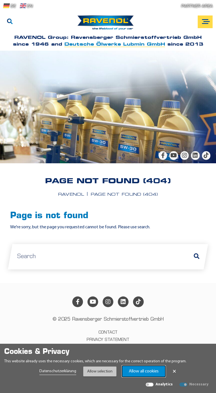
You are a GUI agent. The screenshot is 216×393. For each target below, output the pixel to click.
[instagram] (184, 155)
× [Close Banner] (174, 371)
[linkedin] (195, 155)
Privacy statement (108, 340)
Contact (108, 333)
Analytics (164, 384)
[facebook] (163, 155)
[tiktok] (206, 155)
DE (9, 6)
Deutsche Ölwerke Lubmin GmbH (114, 44)
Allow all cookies (144, 371)
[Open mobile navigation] (205, 21)
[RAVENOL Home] (107, 24)
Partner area (197, 6)
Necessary (198, 384)
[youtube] (173, 155)
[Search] (9, 22)
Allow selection (99, 371)
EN (26, 6)
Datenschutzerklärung (57, 371)
